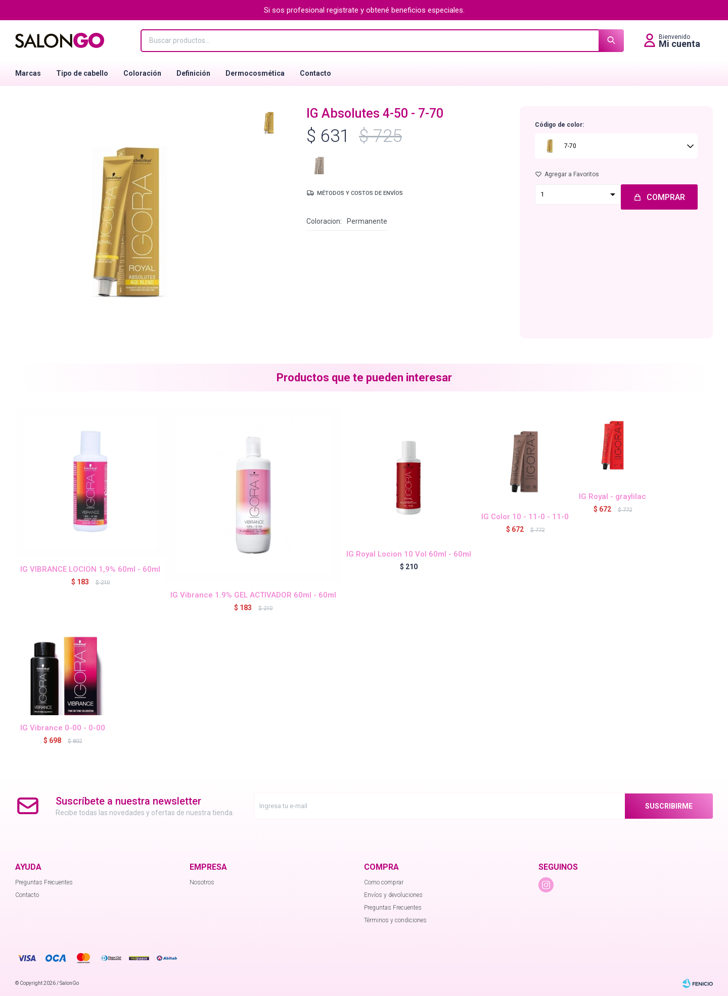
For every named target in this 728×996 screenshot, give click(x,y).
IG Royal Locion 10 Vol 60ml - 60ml (408, 554)
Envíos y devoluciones (393, 895)
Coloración (142, 73)
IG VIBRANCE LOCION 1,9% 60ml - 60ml (90, 569)
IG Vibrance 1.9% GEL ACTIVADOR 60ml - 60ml (253, 595)
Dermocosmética (255, 73)
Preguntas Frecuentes (44, 882)
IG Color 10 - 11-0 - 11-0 (525, 516)
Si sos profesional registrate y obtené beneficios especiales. (364, 10)
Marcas (28, 73)
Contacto (315, 73)
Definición (193, 73)
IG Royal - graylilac (612, 496)
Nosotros (202, 882)
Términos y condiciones (395, 920)
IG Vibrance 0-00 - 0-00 (62, 727)
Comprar (666, 197)
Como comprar (383, 882)
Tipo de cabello (82, 73)
